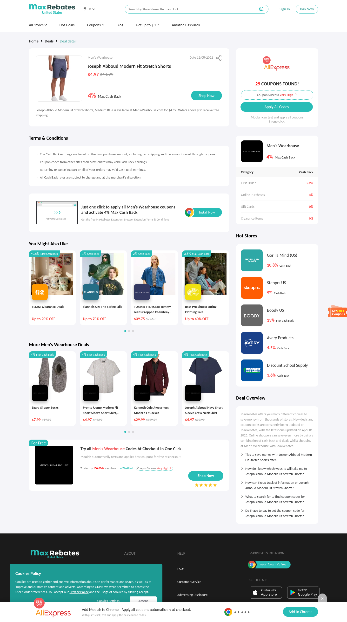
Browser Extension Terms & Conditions (146, 219)
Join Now (307, 9)
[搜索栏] (187, 9)
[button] (89, 9)
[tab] (277, 456)
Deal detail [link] (68, 41)
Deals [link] (49, 41)
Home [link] (34, 41)
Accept (143, 601)
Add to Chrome (300, 611)
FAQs (180, 569)
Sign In (285, 9)
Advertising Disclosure (192, 595)
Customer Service (189, 582)
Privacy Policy (78, 592)
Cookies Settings (108, 601)
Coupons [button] (95, 25)
